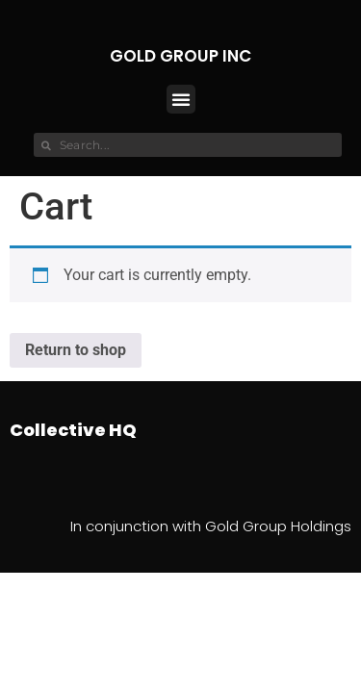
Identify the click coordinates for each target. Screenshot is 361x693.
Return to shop (75, 350)
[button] (181, 99)
